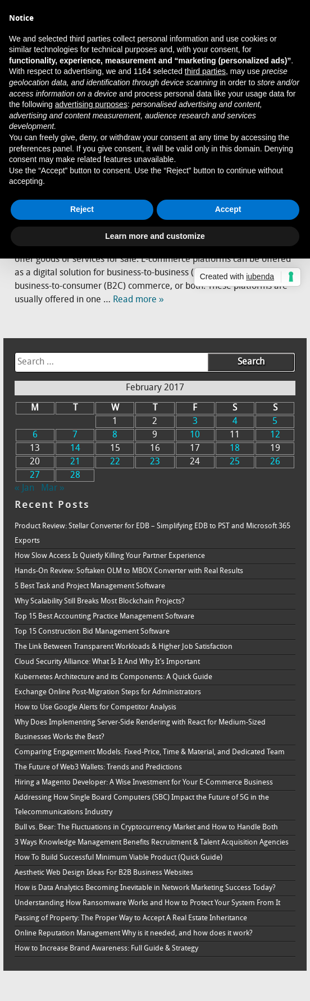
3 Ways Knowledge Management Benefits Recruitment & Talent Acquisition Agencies (152, 842)
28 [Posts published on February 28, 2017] (75, 475)
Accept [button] (228, 209)
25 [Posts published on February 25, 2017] (235, 462)
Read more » (138, 300)
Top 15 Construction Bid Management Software (92, 631)
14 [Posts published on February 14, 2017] (75, 448)
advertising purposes (91, 104)
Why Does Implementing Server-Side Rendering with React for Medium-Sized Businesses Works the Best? (140, 730)
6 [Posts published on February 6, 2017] (35, 435)
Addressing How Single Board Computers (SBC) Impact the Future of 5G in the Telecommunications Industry (142, 805)
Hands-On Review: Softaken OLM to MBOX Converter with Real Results (129, 571)
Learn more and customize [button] (154, 236)
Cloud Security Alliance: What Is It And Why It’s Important (107, 662)
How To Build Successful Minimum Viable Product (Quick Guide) (118, 857)
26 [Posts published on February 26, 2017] (275, 462)
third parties (205, 71)
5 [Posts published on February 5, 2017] (274, 421)
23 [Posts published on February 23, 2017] (155, 462)
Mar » (53, 488)
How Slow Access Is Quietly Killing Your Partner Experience (110, 556)
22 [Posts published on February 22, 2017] (115, 462)
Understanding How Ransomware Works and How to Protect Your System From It (147, 903)
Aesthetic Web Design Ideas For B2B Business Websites (104, 873)
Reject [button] (82, 209)
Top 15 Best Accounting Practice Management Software (104, 616)
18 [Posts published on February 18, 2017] (235, 448)
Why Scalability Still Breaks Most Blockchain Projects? (100, 601)
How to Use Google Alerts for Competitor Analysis (95, 707)
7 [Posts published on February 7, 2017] (75, 435)
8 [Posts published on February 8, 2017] (114, 435)
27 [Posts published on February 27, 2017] (35, 475)
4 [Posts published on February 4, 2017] (235, 421)
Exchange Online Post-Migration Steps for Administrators (108, 692)
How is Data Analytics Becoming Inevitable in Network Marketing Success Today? (145, 888)
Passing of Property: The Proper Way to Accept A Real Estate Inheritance (131, 918)
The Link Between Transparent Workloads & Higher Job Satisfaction (124, 647)
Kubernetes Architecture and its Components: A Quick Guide (113, 677)
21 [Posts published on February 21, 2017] (75, 462)
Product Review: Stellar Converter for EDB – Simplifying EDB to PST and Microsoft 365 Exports (152, 534)
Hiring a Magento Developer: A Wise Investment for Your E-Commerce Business (144, 782)
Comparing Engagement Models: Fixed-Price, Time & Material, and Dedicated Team (150, 752)
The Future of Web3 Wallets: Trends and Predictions (98, 767)
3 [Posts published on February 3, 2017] (195, 421)
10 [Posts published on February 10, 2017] (195, 435)
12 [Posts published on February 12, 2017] (275, 435)
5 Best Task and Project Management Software (90, 586)
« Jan (24, 488)
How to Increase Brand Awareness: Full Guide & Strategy (106, 948)
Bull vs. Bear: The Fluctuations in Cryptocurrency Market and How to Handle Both (146, 827)
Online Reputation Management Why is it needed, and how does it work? (134, 933)
